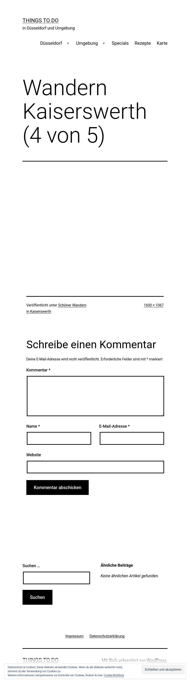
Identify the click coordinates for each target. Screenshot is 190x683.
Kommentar (38, 370)
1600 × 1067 (154, 305)
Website (33, 454)
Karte (162, 43)
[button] (163, 669)
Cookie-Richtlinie (114, 675)
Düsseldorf (51, 43)
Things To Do (41, 20)
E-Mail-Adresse (114, 426)
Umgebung (87, 43)
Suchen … (31, 565)
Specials (120, 43)
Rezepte (143, 43)
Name (33, 426)
